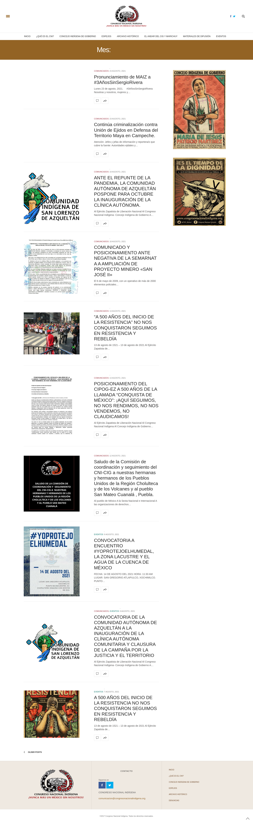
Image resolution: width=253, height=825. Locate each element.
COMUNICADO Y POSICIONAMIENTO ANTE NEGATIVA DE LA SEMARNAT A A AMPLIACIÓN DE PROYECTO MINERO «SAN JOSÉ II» (125, 261)
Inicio (27, 36)
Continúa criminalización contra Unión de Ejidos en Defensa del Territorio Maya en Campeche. (126, 130)
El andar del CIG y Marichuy (160, 36)
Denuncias (174, 800)
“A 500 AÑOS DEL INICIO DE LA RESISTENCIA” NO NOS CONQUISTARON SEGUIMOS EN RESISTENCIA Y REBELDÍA (125, 327)
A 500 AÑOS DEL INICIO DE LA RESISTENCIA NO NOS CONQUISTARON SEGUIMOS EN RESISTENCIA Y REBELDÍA (125, 708)
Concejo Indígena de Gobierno (78, 36)
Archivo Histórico (128, 36)
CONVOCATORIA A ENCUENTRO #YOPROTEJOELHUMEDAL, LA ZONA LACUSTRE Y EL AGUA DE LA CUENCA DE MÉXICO (124, 554)
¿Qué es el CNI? (45, 36)
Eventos (221, 36)
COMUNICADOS (101, 71)
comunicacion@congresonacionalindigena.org (122, 798)
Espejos (106, 36)
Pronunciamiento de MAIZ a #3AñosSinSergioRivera (122, 79)
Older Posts (33, 752)
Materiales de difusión (196, 36)
